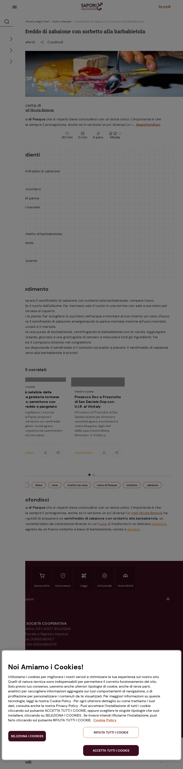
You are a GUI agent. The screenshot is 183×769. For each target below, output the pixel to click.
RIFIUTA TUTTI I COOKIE (111, 732)
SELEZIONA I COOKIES (27, 736)
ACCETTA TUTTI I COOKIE (111, 750)
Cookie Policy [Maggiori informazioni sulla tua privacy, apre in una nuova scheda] (105, 720)
